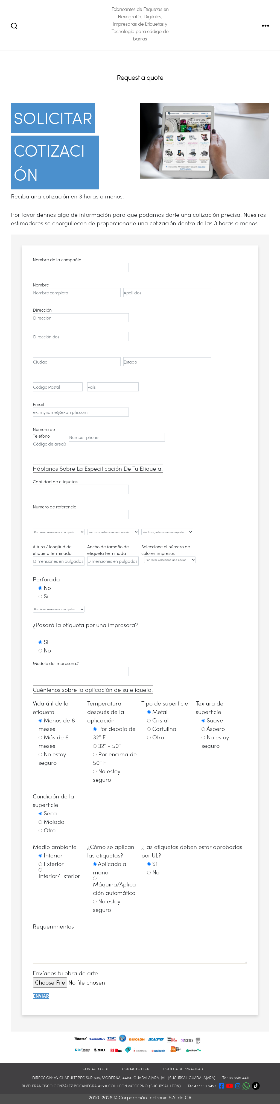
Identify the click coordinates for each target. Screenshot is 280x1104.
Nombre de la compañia (81, 264)
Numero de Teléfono (49, 437)
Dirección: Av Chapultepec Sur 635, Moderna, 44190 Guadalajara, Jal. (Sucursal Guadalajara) (124, 1077)
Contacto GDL (95, 1069)
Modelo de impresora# (81, 668)
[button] (246, 1084)
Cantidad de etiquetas (81, 486)
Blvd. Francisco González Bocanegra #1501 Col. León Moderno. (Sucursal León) (101, 1085)
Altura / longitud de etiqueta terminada (58, 555)
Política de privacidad (183, 1069)
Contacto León (136, 1069)
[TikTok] (257, 1085)
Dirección (81, 314)
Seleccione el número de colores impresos (167, 553)
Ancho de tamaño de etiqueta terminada (113, 555)
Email (81, 409)
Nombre (77, 289)
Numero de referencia (81, 511)
